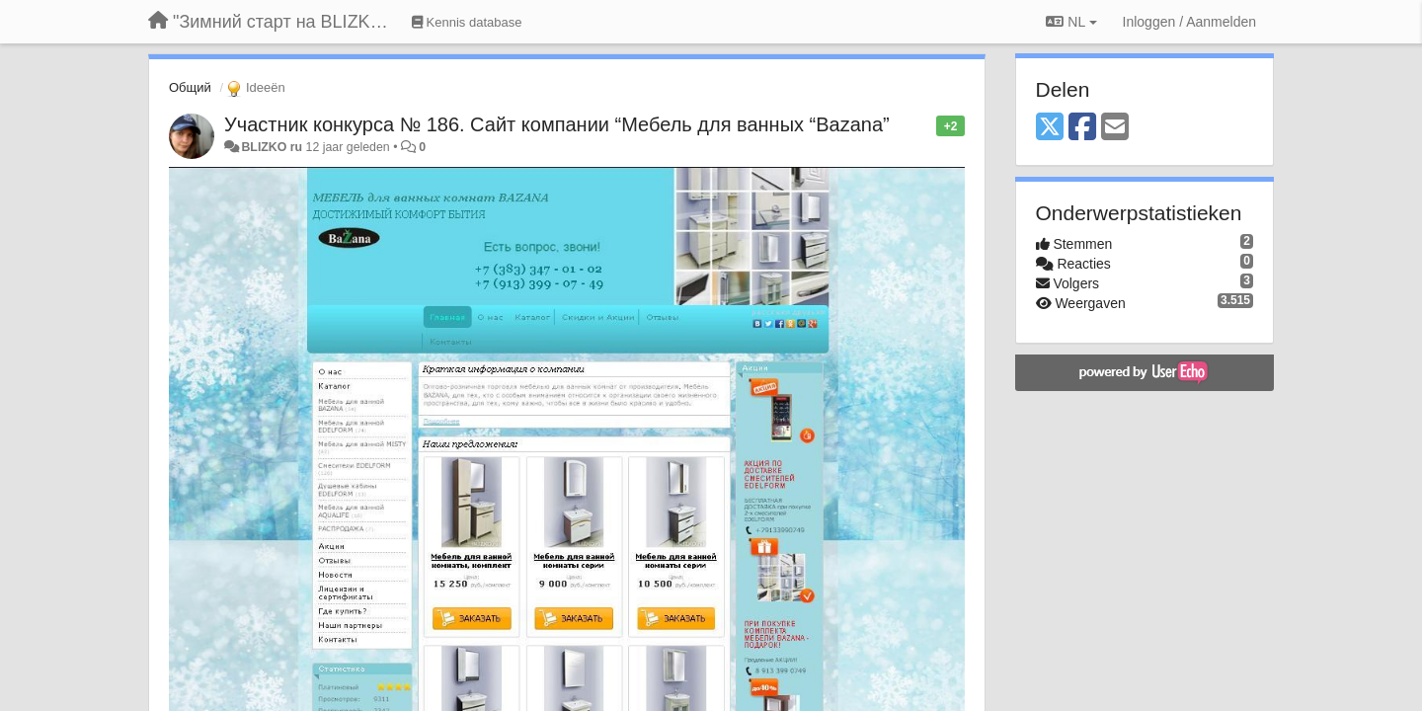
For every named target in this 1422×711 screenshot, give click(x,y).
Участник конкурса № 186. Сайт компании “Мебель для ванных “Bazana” (557, 124)
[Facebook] (1082, 128)
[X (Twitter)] (1050, 128)
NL (1071, 22)
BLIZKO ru (273, 147)
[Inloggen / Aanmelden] (1189, 22)
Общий (190, 87)
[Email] (1115, 128)
